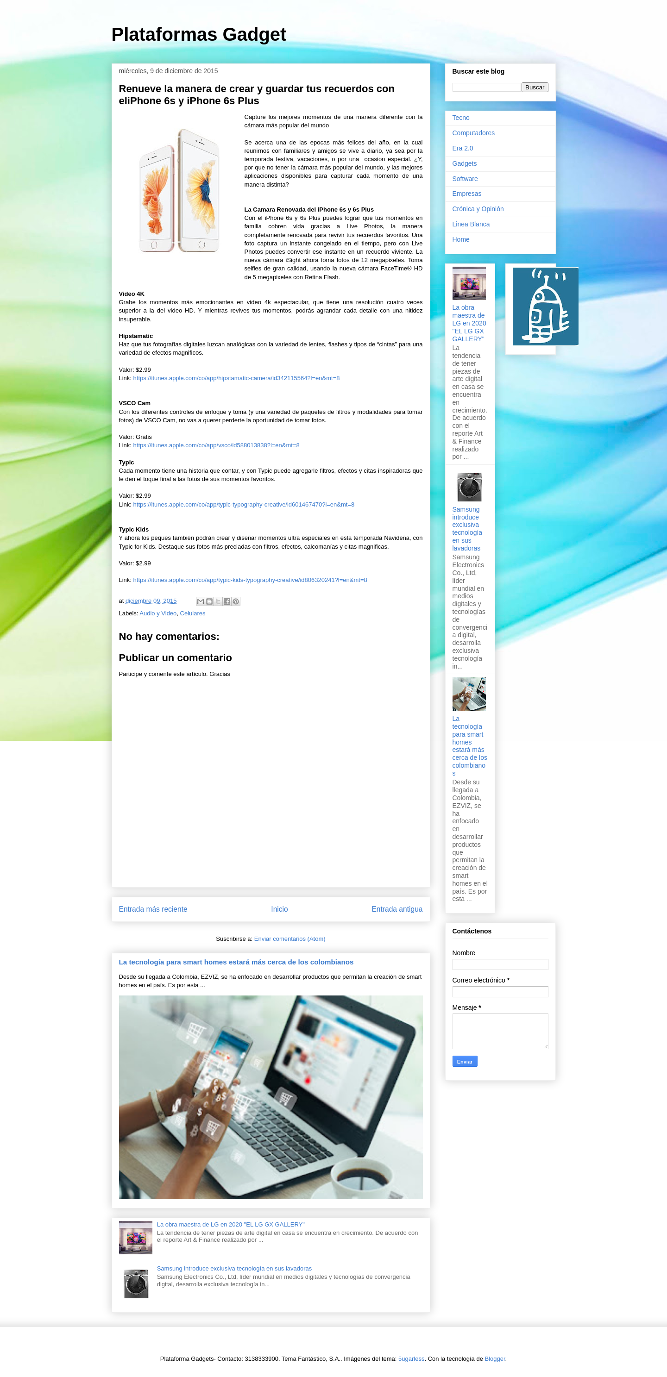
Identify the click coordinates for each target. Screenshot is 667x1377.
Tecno (461, 117)
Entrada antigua (396, 909)
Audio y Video (157, 613)
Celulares (193, 613)
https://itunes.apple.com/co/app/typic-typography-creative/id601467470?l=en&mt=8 (244, 504)
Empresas (467, 193)
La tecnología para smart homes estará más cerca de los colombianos (236, 962)
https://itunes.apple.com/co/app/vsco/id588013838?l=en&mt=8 (216, 445)
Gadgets (465, 163)
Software (465, 178)
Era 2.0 (463, 148)
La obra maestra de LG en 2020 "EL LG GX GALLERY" (231, 1224)
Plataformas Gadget (199, 34)
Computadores (474, 133)
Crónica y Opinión (478, 209)
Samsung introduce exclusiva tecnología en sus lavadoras (234, 1268)
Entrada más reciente (153, 909)
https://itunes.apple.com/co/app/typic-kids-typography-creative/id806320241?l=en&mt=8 (250, 579)
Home (461, 239)
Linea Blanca (471, 224)
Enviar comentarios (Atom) (290, 938)
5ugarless (411, 1358)
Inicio (279, 909)
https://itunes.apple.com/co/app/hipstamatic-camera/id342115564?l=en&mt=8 (236, 378)
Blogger (495, 1358)
